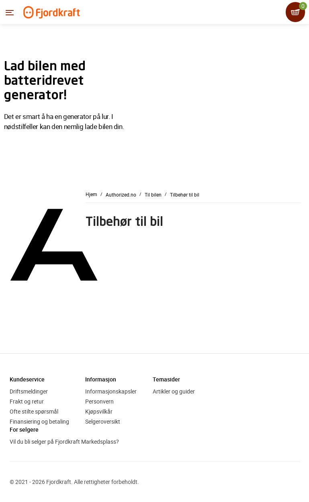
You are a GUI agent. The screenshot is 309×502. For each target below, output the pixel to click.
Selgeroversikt (102, 421)
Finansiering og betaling (39, 421)
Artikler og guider (174, 391)
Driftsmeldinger (29, 391)
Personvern (99, 401)
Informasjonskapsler (111, 391)
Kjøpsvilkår (99, 411)
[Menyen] (9, 12)
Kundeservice (27, 379)
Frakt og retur (27, 401)
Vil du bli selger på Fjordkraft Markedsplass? (64, 441)
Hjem (91, 194)
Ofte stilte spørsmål (34, 411)
